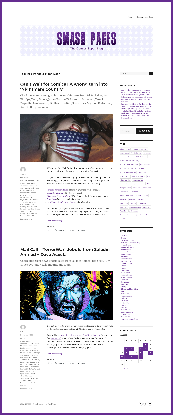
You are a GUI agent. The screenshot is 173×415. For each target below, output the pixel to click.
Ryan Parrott (24, 373)
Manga (124, 287)
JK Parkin (23, 174)
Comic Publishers (127, 247)
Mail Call (23, 338)
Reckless (30, 207)
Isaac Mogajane (26, 357)
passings (132, 199)
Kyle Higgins (30, 362)
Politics (124, 298)
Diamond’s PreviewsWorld (58, 196)
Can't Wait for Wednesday (29, 180)
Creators (124, 257)
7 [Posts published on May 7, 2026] (140, 349)
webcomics (133, 211)
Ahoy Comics (125, 149)
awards (123, 157)
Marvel (145, 195)
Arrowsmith (24, 186)
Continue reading (54, 221)
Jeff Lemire (124, 191)
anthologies (124, 153)
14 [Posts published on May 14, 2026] (141, 353)
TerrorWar (34, 378)
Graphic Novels (126, 275)
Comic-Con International (129, 164)
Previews (124, 301)
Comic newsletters (144, 17)
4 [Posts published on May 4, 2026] (126, 349)
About (130, 17)
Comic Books (126, 245)
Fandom (124, 268)
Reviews (124, 305)
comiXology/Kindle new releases (61, 202)
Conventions (126, 254)
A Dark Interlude (26, 341)
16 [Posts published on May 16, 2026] (150, 353)
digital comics (125, 180)
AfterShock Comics (27, 343)
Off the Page (126, 294)
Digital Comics (126, 263)
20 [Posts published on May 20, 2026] (136, 357)
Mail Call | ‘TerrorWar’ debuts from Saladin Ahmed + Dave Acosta (65, 252)
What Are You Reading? (128, 215)
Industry (124, 280)
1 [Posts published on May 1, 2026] (145, 345)
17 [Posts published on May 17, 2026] (122, 357)
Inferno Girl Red (31, 355)
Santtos (29, 376)
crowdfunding (143, 172)
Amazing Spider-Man (139, 149)
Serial (37, 209)
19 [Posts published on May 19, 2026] (131, 357)
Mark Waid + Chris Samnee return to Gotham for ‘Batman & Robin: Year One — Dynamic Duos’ (136, 115)
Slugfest (133, 203)
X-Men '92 (30, 216)
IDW (33, 353)
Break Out (33, 186)
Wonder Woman (145, 215)
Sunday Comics (135, 207)
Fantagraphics (138, 180)
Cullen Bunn (124, 176)
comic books (145, 164)
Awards (124, 236)
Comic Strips (126, 250)
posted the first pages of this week (80, 335)
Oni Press (123, 199)
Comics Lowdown (126, 168)
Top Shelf (23, 380)
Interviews (125, 282)
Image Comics (125, 188)
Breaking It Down (127, 240)
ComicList (51, 199)
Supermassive (25, 378)
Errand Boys (30, 190)
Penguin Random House (57, 190)
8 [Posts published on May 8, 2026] (145, 349)
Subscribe (144, 131)
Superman (146, 207)
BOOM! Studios (141, 157)
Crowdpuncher (126, 261)
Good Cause (125, 273)
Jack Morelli (146, 188)
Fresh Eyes (125, 270)
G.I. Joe (28, 353)
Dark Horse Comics (138, 176)
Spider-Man (142, 203)
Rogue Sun (33, 371)
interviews (136, 188)
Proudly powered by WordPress (44, 404)
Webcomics (125, 317)
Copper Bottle (30, 348)
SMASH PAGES (25, 404)
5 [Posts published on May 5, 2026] (131, 349)
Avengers (147, 153)
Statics (22, 211)
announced (56, 338)
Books (123, 238)
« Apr (126, 369)
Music (123, 291)
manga (138, 195)
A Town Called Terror (27, 183)
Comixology (139, 168)
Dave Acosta (24, 350)
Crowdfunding (126, 259)
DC (148, 176)
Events (123, 266)
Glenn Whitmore (126, 184)
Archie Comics (136, 153)
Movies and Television (129, 289)
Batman (131, 157)
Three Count (125, 315)
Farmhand (24, 193)
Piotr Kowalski (34, 367)
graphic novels (139, 184)
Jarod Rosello (32, 360)
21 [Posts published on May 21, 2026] (141, 357)
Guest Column (126, 277)
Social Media (126, 310)
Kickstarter (134, 191)
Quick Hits (125, 303)
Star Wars (123, 207)
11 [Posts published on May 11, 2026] (126, 353)
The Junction (30, 211)
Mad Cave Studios (126, 195)
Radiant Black (25, 369)
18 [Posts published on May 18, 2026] (127, 357)
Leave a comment (26, 219)
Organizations (126, 296)
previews (141, 199)
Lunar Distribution (55, 193)
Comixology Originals (128, 172)
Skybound (124, 203)
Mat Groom (24, 367)
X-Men (122, 219)
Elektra (22, 190)
